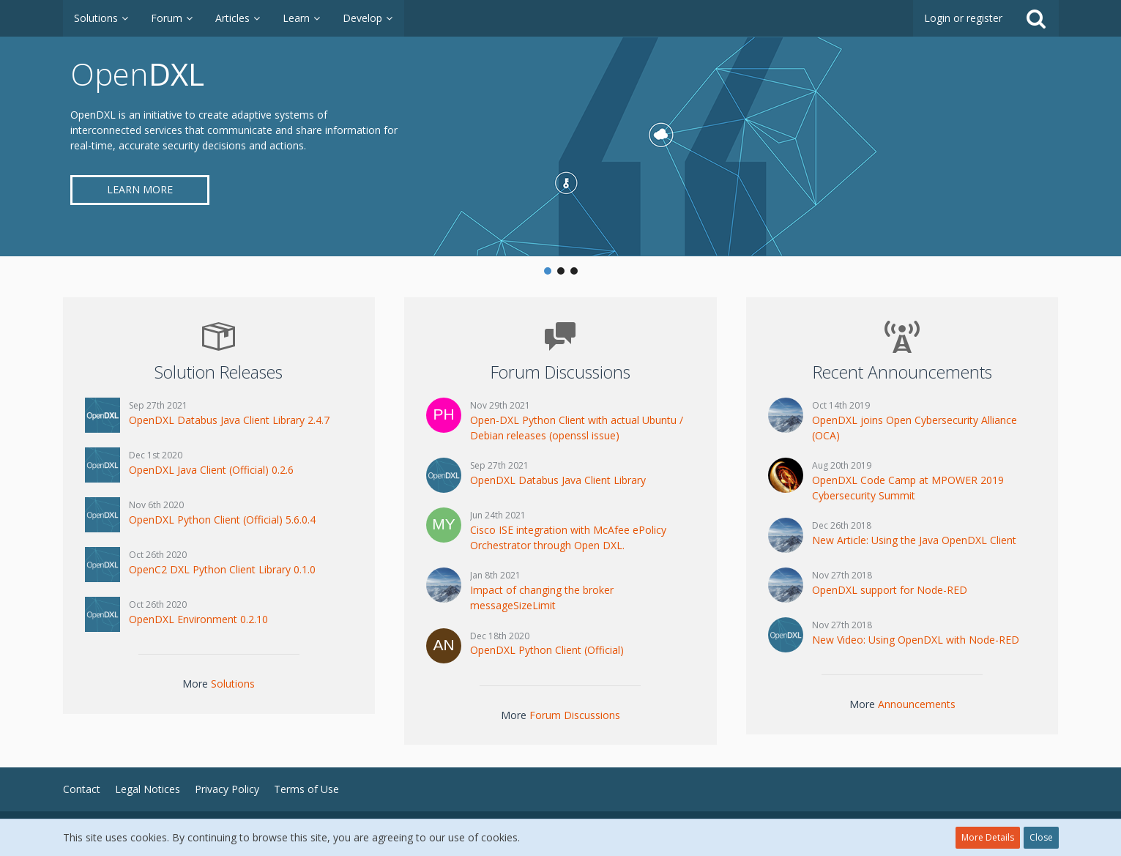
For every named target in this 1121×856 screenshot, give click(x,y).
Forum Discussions (574, 715)
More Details (987, 837)
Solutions (233, 684)
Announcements (917, 704)
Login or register (963, 18)
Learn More (140, 189)
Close (1041, 837)
